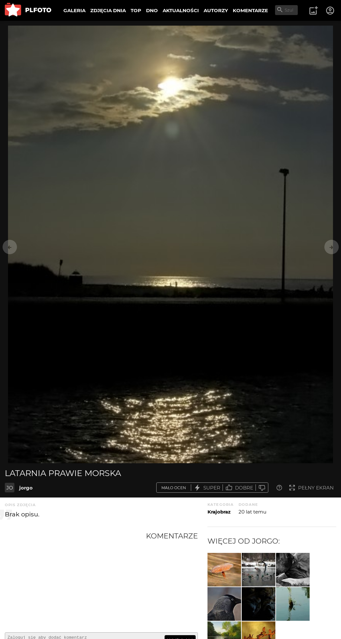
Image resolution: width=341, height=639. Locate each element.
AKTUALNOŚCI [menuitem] (181, 10)
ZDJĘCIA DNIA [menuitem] (108, 10)
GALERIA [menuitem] (74, 10)
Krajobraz (219, 512)
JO (9, 488)
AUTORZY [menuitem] (216, 10)
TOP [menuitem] (136, 10)
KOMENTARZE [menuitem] (250, 10)
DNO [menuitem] (152, 10)
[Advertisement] (75, 579)
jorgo (26, 488)
